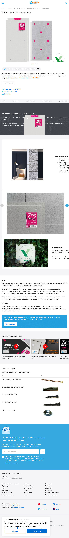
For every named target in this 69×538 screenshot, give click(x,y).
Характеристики (30, 101)
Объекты (26, 490)
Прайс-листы (48, 488)
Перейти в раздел (10, 324)
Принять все (37, 531)
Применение (15, 101)
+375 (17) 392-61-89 (8, 474)
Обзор (3, 101)
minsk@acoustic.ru (14, 503)
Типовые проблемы (29, 486)
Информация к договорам (52, 492)
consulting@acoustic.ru (18, 507)
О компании (48, 483)
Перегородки (5, 486)
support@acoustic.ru (15, 505)
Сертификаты (7, 94)
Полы (3, 488)
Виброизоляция (6, 490)
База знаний (48, 490)
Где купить (48, 486)
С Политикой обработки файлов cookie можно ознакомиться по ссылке (23, 528)
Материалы (27, 483)
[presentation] (2, 205)
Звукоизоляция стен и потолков (10, 483)
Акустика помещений (7, 492)
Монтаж (26, 495)
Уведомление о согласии (11, 464)
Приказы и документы (51, 495)
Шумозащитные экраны (8, 495)
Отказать (15, 531)
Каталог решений (28, 488)
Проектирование (28, 492)
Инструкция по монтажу (10, 91)
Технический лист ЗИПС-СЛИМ (12, 89)
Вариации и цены (8, 83)
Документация (63, 101)
